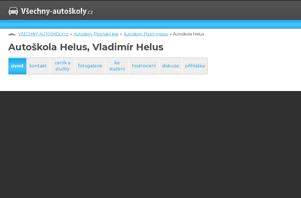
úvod (17, 65)
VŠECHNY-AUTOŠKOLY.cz (43, 34)
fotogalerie (90, 65)
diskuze (170, 65)
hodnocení (144, 65)
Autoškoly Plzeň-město (146, 34)
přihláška (195, 65)
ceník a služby (62, 66)
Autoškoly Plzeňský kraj (96, 34)
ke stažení (117, 66)
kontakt (38, 65)
